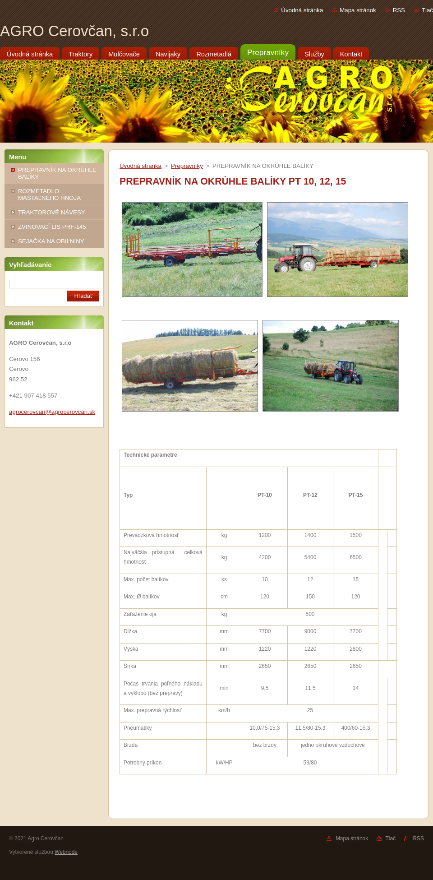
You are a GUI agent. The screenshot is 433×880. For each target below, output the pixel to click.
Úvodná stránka (302, 10)
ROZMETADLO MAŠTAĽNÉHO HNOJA (49, 194)
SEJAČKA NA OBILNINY (51, 241)
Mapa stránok (358, 10)
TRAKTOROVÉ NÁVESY (51, 212)
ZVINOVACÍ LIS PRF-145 (52, 226)
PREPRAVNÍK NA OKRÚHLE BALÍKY (57, 173)
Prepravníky (187, 165)
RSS (399, 10)
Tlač (427, 10)
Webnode (66, 852)
